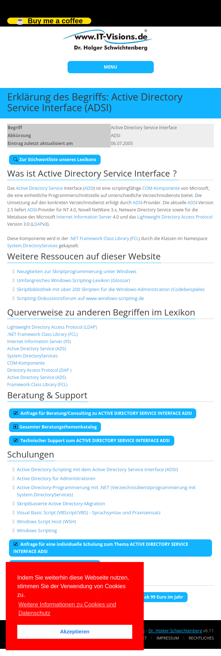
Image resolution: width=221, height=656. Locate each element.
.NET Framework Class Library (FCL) (42, 334)
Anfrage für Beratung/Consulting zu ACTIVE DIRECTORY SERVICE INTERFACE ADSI (102, 413)
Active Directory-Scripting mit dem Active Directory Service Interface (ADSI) (97, 469)
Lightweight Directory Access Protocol (175, 217)
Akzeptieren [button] (74, 631)
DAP (38, 224)
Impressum (167, 638)
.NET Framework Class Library (99, 238)
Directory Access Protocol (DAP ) (39, 370)
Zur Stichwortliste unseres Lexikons (54, 159)
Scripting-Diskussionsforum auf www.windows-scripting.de (80, 298)
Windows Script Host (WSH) (46, 521)
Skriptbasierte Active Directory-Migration (61, 503)
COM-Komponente (161, 188)
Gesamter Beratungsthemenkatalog (55, 427)
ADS (88, 188)
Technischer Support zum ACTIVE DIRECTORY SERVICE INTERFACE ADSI (91, 440)
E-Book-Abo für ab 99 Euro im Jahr (144, 597)
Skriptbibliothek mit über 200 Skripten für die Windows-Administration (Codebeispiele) (110, 289)
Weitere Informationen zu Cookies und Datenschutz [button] (67, 608)
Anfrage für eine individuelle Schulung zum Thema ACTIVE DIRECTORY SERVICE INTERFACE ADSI (100, 547)
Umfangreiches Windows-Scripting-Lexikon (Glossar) (73, 280)
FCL (135, 238)
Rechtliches (201, 638)
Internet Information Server (84, 217)
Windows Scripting (37, 530)
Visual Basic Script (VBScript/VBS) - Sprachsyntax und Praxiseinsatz (89, 512)
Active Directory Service (39, 188)
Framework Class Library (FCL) (37, 384)
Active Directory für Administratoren (56, 478)
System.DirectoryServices (32, 246)
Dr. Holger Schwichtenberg (175, 631)
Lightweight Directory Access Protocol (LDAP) (52, 327)
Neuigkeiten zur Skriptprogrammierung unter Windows (77, 271)
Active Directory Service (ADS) (36, 349)
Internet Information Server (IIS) (39, 341)
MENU (110, 67)
